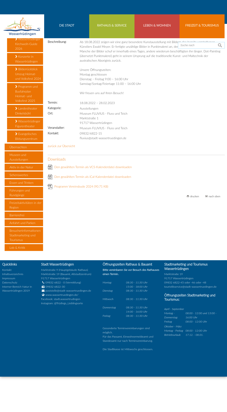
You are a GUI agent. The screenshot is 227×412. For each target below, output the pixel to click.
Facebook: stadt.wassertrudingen (60, 334)
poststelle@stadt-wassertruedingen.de (68, 326)
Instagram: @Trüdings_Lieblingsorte (62, 338)
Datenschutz (9, 317)
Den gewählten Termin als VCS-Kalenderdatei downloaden (93, 202)
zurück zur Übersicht (61, 181)
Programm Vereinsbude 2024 (81, 222)
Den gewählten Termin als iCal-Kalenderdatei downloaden (92, 212)
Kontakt (6, 305)
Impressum (8, 313)
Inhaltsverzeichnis (12, 309)
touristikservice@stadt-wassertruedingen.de (190, 322)
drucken (194, 231)
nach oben (214, 231)
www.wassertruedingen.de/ (61, 330)
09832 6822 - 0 (53, 317)
